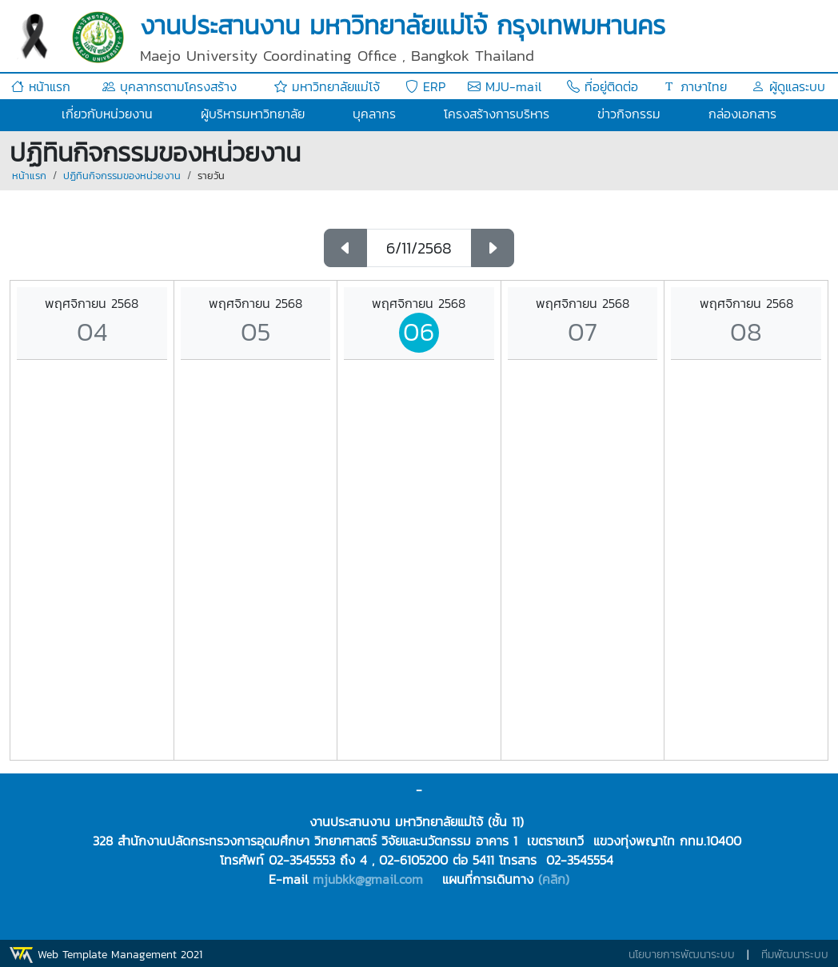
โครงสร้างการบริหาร (496, 113)
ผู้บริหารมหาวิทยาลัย (253, 113)
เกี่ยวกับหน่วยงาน (107, 113)
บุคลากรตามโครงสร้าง (169, 86)
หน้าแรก (40, 86)
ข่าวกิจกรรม (628, 113)
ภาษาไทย (695, 86)
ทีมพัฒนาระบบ (794, 954)
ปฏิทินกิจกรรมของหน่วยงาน (122, 175)
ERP (425, 86)
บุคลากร (374, 113)
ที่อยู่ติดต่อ (602, 86)
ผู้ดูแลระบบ (788, 86)
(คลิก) (553, 879)
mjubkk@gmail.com (368, 879)
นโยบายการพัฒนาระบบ (681, 954)
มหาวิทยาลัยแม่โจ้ (327, 86)
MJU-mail (504, 86)
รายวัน (211, 175)
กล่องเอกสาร (742, 113)
